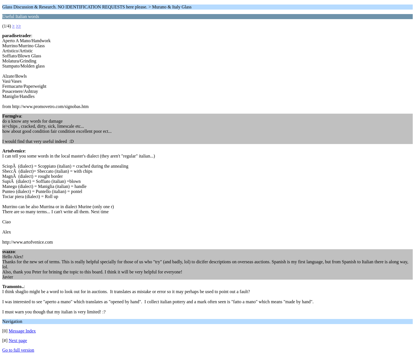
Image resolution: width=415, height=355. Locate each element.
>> (18, 26)
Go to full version (18, 350)
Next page (18, 340)
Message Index (22, 331)
